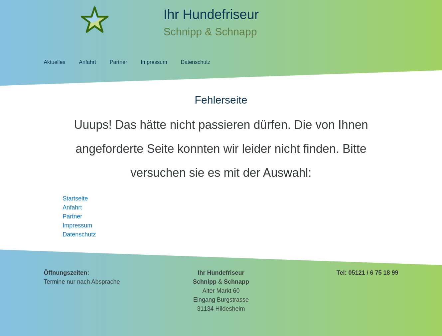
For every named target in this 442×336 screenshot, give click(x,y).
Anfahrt (87, 62)
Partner (118, 62)
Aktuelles (54, 62)
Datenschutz (196, 62)
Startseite (75, 198)
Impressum (154, 62)
